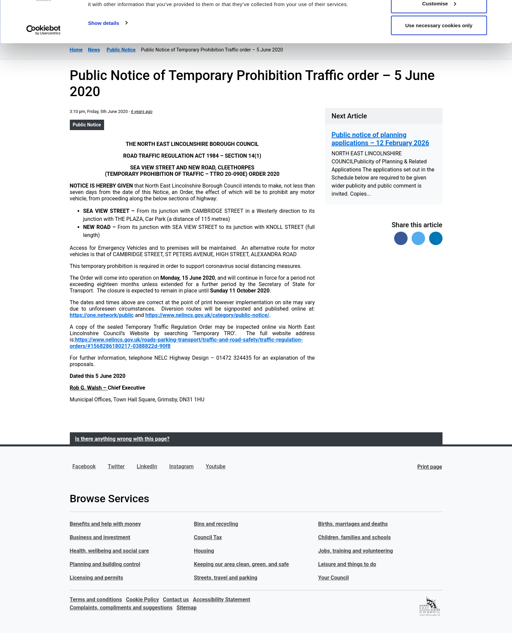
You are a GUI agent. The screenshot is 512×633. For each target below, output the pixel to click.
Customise (439, 40)
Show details (103, 59)
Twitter (116, 466)
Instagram (181, 466)
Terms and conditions (96, 599)
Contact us (176, 599)
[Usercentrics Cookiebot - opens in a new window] (43, 67)
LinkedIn (147, 466)
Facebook (84, 466)
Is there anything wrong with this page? (122, 439)
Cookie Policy (142, 599)
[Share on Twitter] (418, 238)
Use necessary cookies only (438, 62)
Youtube (216, 466)
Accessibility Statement (221, 599)
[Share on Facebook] (401, 238)
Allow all (439, 18)
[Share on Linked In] (436, 238)
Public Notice (87, 124)
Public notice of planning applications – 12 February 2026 (380, 139)
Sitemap (187, 607)
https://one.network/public (102, 315)
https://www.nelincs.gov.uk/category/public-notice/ (207, 315)
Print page (429, 467)
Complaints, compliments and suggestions (121, 607)
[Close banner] (501, 10)
